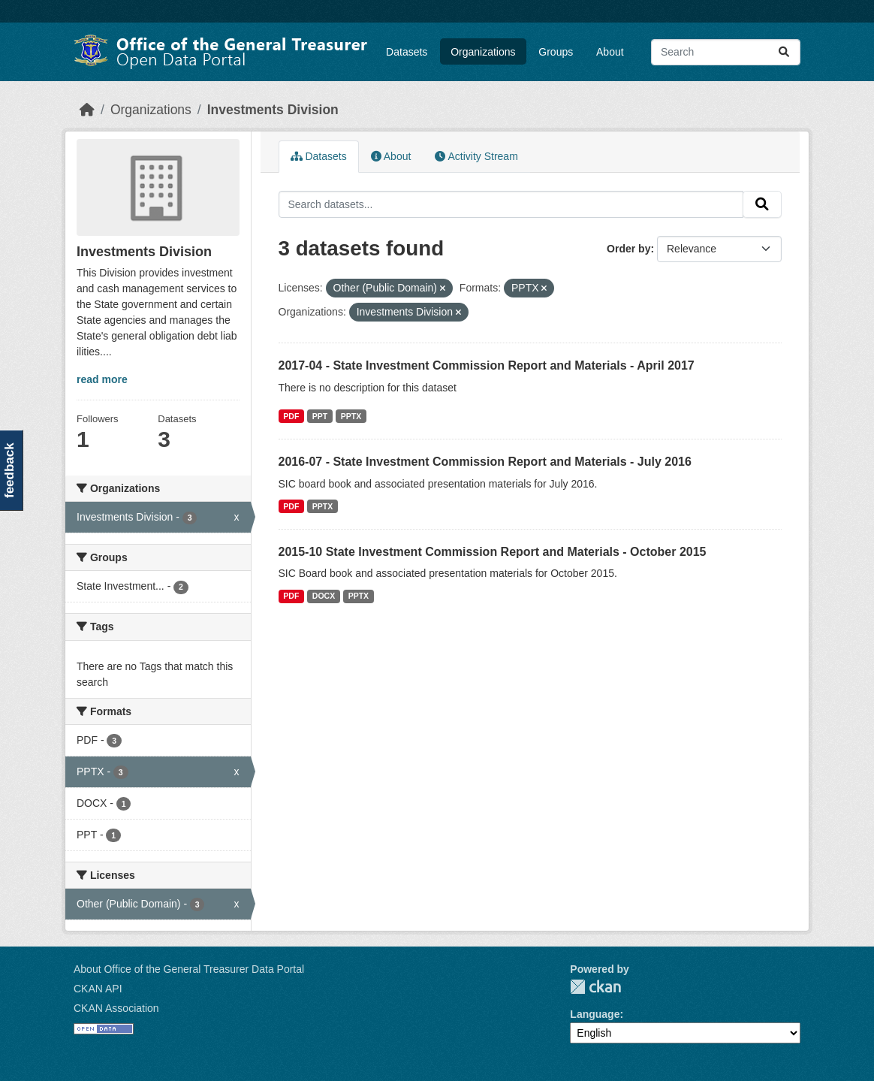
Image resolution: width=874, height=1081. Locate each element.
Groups (555, 52)
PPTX (351, 416)
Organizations (483, 52)
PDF (291, 416)
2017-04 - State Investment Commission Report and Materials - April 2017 (487, 365)
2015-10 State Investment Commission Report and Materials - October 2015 (493, 551)
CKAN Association (116, 1008)
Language (594, 1014)
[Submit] (784, 52)
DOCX (323, 595)
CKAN (595, 987)
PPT (319, 416)
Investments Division (273, 109)
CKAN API (98, 989)
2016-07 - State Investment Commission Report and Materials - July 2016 (485, 461)
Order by (628, 249)
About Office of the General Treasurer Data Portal (189, 969)
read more (102, 379)
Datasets (406, 52)
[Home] (87, 109)
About (610, 52)
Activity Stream (476, 156)
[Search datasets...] (725, 52)
